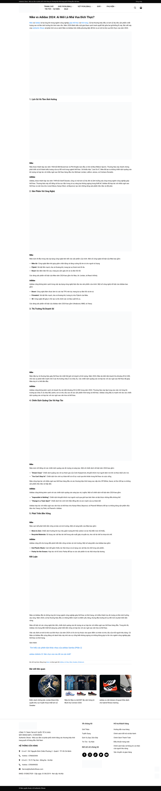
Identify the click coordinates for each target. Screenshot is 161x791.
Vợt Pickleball (85, 6)
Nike (31, 23)
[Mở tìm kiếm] (135, 7)
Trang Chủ (48, 6)
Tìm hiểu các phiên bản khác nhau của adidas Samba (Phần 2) (56, 648)
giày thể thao (74, 23)
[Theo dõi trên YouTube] (106, 755)
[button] (139, 1)
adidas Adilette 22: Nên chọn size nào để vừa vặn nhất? (50, 654)
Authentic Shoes (38, 28)
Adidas (37, 23)
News (48, 662)
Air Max (66, 662)
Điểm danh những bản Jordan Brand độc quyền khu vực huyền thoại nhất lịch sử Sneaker (44, 702)
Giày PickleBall (65, 6)
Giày (99, 6)
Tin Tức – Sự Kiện (52, 9)
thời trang (84, 23)
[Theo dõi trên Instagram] (90, 755)
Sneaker (75, 662)
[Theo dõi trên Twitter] (101, 755)
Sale (66, 9)
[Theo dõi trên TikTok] (95, 755)
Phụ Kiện (111, 6)
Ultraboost (81, 662)
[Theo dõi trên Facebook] (84, 755)
